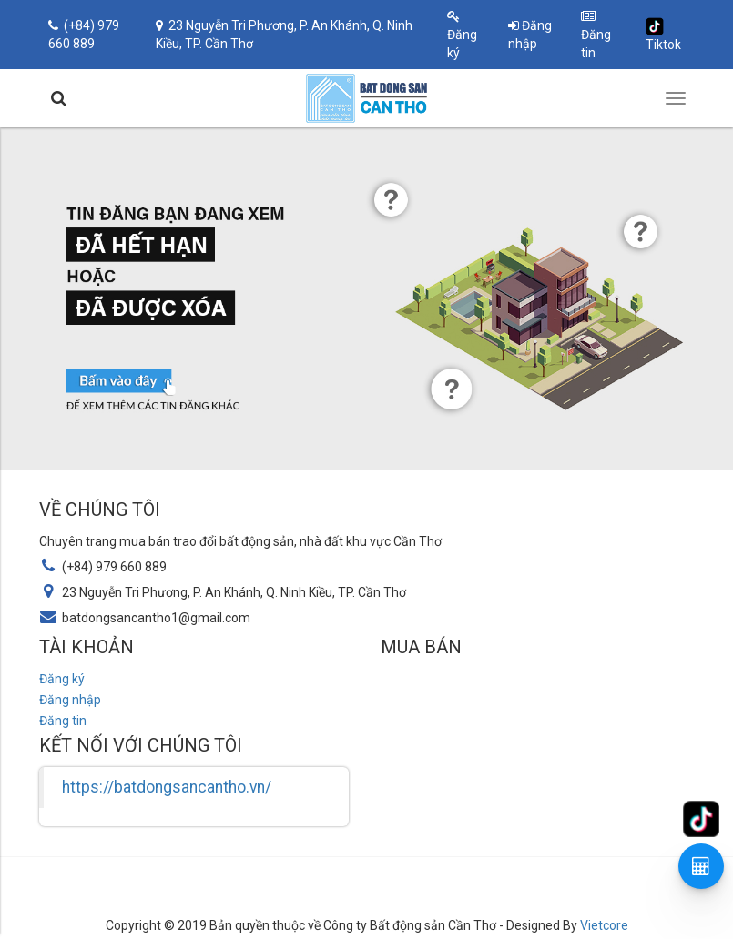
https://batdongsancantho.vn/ (166, 787)
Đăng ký (462, 35)
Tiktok (663, 34)
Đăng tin (596, 35)
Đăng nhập (530, 34)
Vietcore (604, 925)
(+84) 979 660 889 (83, 34)
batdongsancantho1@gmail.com (156, 618)
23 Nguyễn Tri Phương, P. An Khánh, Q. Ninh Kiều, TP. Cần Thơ (284, 34)
